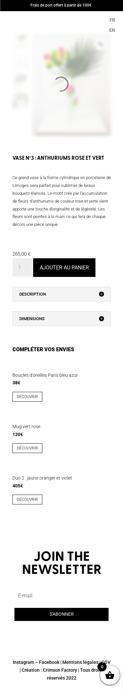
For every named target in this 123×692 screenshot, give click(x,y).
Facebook (49, 662)
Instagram (23, 662)
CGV (106, 662)
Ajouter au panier (64, 267)
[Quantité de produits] (22, 267)
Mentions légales (80, 662)
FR (112, 20)
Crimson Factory (60, 670)
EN (112, 30)
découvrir (27, 396)
